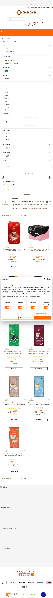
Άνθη (6, 90)
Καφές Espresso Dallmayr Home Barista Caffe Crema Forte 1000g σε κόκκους (14, 454)
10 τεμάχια (7, 166)
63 (25, 215)
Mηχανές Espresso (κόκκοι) (12, 63)
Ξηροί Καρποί (8, 109)
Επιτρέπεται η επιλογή (26, 317)
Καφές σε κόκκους (9, 48)
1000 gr (7, 164)
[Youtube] (24, 576)
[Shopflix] (43, 594)
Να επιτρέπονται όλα (43, 317)
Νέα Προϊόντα (6, 215)
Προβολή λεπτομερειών (41, 313)
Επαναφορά (18, 194)
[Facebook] (20, 576)
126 (29, 215)
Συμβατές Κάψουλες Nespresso (10, 52)
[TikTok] (32, 576)
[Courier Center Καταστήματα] (12, 594)
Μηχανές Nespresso (10, 60)
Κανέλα (7, 98)
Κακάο (6, 95)
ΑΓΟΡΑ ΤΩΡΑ (14, 266)
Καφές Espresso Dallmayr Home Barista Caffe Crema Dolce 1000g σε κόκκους (39, 403)
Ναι (10, 147)
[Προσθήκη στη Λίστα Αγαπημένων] (24, 247)
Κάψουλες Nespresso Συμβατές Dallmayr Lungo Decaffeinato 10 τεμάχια (38, 250)
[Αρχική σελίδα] (26, 14)
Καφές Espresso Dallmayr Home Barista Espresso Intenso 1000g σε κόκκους (39, 352)
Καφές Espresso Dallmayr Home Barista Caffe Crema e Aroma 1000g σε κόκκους (14, 403)
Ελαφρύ (10, 133)
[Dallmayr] (6, 246)
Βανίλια (7, 92)
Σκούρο (10, 140)
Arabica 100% (8, 78)
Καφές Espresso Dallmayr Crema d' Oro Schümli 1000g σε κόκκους (14, 250)
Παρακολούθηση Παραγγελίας (27, 4)
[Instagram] (28, 576)
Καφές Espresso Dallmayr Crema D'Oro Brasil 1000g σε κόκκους (14, 352)
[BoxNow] (29, 594)
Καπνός (7, 101)
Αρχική (3, 38)
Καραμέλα (7, 104)
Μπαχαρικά (8, 107)
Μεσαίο (10, 136)
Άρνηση (10, 317)
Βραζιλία (9, 71)
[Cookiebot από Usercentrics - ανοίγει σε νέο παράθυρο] (44, 279)
